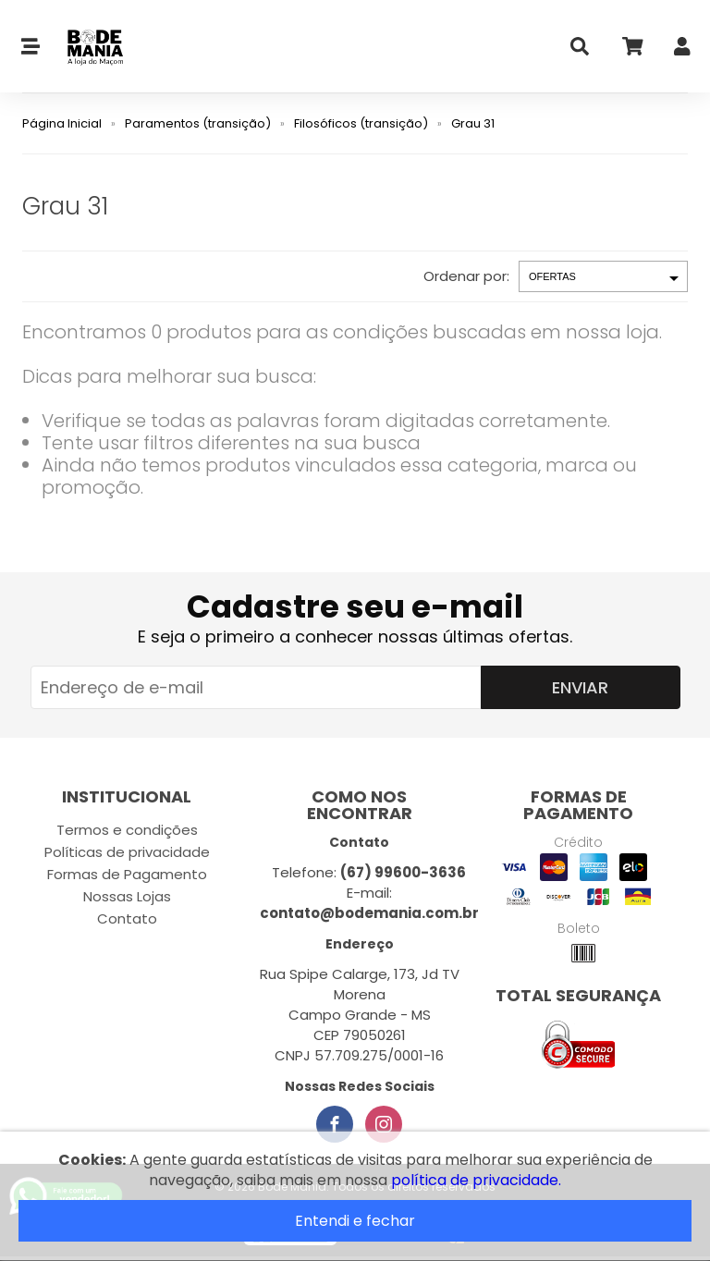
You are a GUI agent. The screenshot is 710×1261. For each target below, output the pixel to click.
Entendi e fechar (355, 1220)
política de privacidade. (476, 1180)
